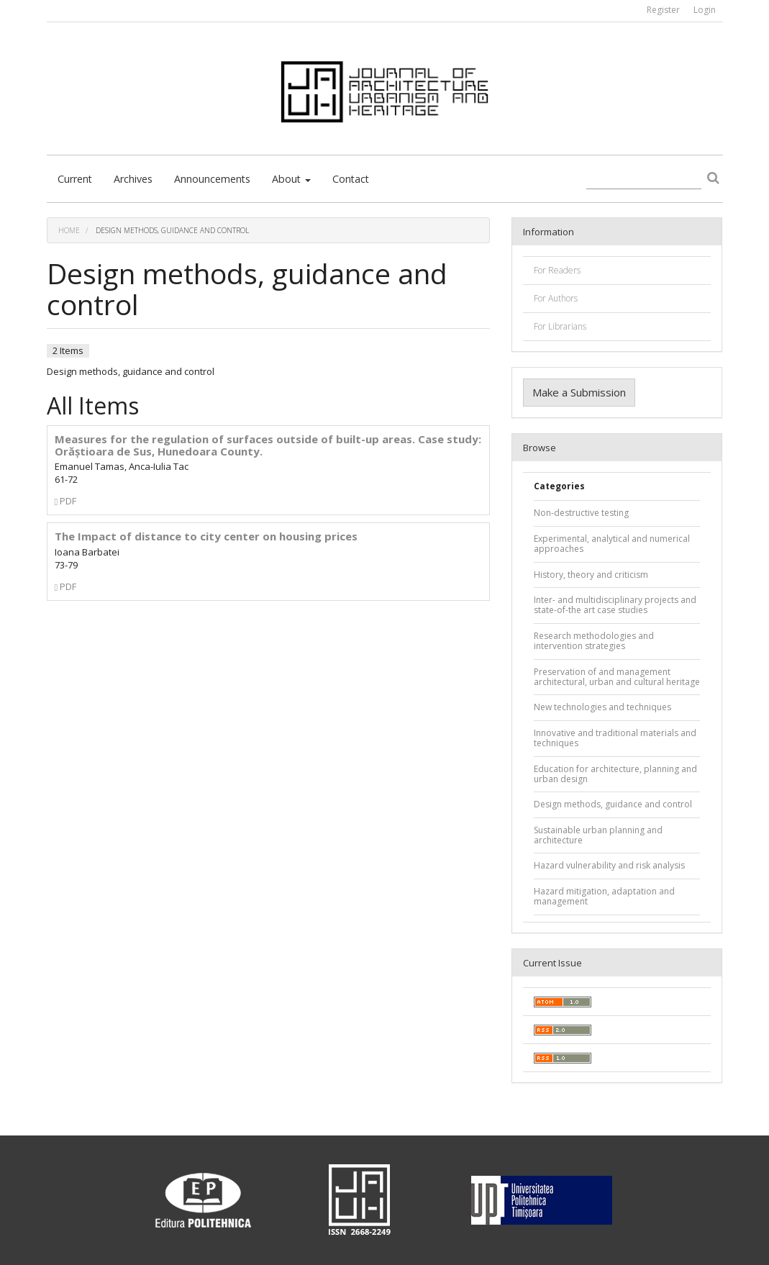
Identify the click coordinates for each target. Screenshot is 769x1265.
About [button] (291, 179)
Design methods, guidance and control (613, 804)
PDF (66, 500)
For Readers (557, 270)
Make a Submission (579, 392)
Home (69, 230)
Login (704, 10)
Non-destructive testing (581, 513)
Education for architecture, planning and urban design (615, 774)
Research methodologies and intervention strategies (594, 641)
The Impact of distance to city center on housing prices (206, 536)
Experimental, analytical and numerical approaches (612, 543)
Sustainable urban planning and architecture (598, 835)
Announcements (212, 179)
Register (663, 10)
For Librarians (560, 326)
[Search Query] (643, 179)
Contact (350, 179)
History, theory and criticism (591, 574)
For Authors (556, 298)
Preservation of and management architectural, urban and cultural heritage (617, 677)
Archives (133, 179)
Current (75, 179)
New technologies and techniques (602, 707)
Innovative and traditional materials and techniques (615, 738)
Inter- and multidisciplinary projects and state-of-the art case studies (615, 605)
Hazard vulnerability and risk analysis (609, 865)
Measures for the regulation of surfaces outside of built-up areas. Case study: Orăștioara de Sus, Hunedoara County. (268, 445)
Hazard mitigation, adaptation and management (604, 896)
